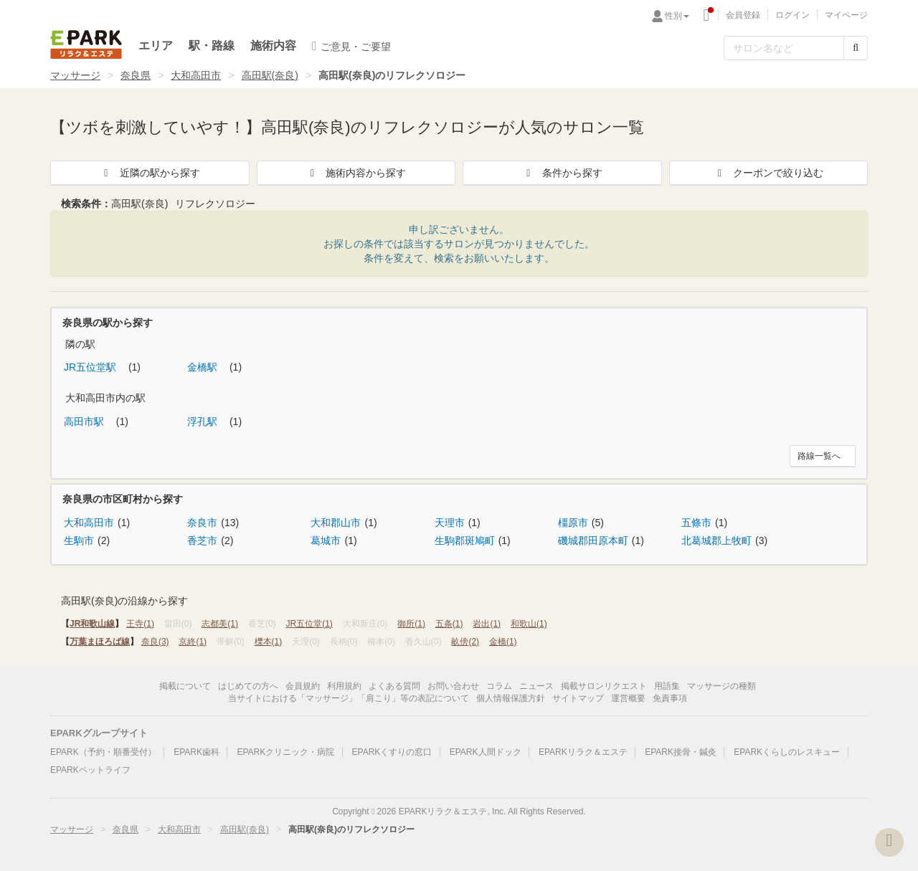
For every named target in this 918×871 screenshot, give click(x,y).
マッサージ (75, 75)
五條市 (696, 522)
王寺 (140, 624)
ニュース (536, 686)
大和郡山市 (336, 522)
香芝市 (202, 540)
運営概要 (628, 698)
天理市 (450, 522)
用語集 (667, 686)
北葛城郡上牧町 (716, 540)
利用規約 (344, 686)
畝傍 (465, 642)
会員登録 (743, 15)
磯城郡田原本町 (593, 540)
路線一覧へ (819, 456)
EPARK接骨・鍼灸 (680, 752)
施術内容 (273, 45)
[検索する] (855, 48)
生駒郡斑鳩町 (465, 540)
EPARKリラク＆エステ (86, 44)
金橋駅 (203, 367)
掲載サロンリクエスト (604, 686)
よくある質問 (394, 686)
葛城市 (326, 540)
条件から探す (562, 173)
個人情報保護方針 (510, 698)
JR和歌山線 (92, 624)
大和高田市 (196, 75)
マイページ (846, 15)
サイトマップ (578, 698)
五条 (449, 624)
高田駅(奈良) (270, 75)
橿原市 (573, 522)
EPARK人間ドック (485, 752)
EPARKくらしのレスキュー (787, 752)
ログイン (792, 15)
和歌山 (529, 624)
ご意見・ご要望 (351, 46)
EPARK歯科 (196, 752)
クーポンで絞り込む (768, 173)
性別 (677, 16)
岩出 (487, 624)
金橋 (503, 642)
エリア (155, 45)
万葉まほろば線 (100, 642)
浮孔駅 (203, 421)
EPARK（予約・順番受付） (103, 752)
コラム (499, 686)
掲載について (185, 686)
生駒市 (79, 540)
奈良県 (135, 75)
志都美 (220, 624)
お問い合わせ (453, 686)
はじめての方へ (248, 686)
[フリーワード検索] (784, 48)
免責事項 (670, 698)
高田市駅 (85, 421)
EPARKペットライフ (90, 770)
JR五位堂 (308, 624)
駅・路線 (212, 45)
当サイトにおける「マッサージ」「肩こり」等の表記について (348, 698)
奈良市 (202, 522)
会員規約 (302, 686)
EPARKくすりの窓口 (392, 752)
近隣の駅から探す (150, 173)
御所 (411, 624)
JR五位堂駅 (91, 367)
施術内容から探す (356, 173)
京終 (193, 642)
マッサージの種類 (721, 686)
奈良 (155, 642)
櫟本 (269, 642)
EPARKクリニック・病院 (285, 752)
